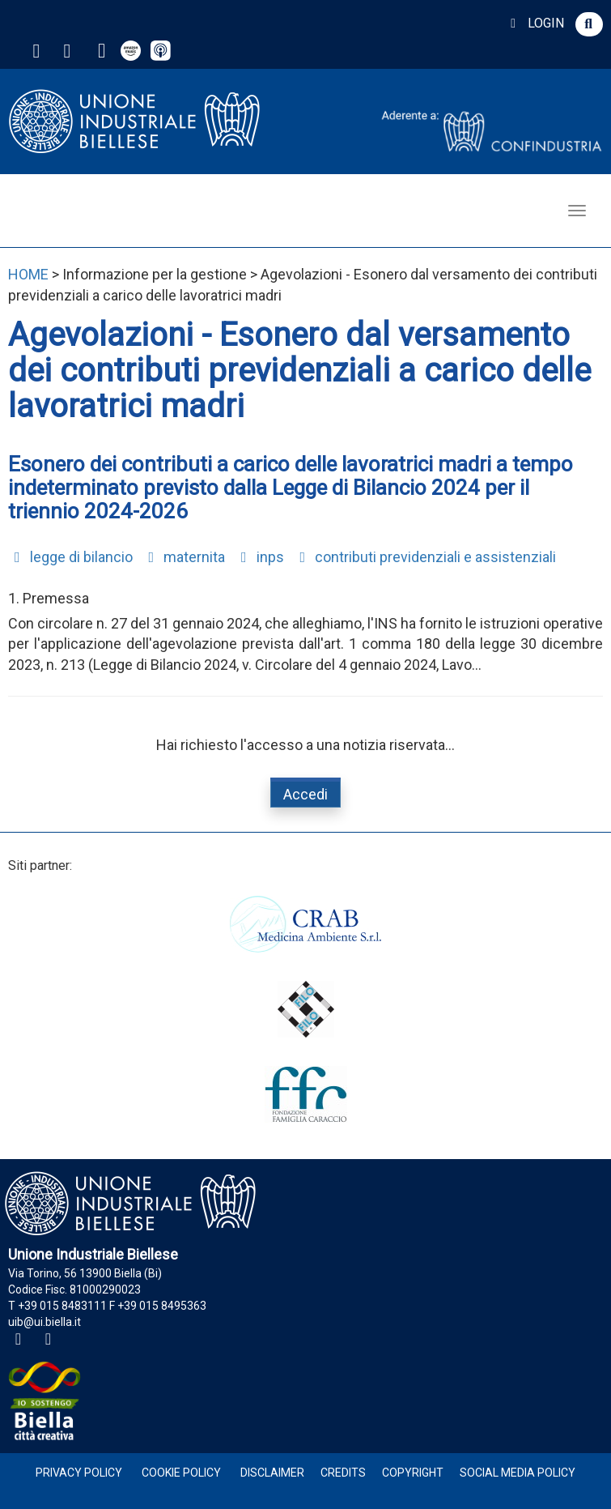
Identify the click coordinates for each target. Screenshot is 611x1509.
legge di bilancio (70, 556)
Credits (343, 1472)
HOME (28, 274)
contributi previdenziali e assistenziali (425, 556)
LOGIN (534, 23)
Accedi (305, 794)
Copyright (412, 1472)
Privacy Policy (79, 1472)
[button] (589, 24)
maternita (184, 556)
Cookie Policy (181, 1472)
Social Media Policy (517, 1472)
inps (259, 556)
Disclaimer (272, 1472)
